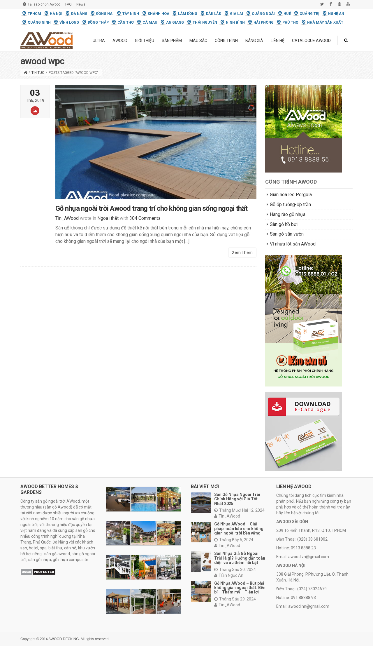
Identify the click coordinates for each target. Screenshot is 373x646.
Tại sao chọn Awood (42, 4)
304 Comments (145, 219)
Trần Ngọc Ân (228, 575)
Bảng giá (254, 40)
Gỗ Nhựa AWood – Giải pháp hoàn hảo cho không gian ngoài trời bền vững (238, 528)
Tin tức (37, 73)
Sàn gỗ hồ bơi (284, 224)
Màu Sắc (198, 40)
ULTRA (99, 40)
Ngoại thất (108, 219)
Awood (119, 40)
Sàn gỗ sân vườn (287, 234)
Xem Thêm (242, 253)
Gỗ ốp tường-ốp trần (290, 204)
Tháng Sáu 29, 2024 (235, 599)
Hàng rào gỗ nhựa (287, 214)
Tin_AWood (227, 516)
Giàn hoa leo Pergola (291, 194)
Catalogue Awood (311, 40)
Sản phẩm (172, 40)
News (80, 4)
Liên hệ (277, 40)
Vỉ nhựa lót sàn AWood (293, 244)
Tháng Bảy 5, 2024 (233, 539)
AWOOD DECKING (63, 639)
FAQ (68, 4)
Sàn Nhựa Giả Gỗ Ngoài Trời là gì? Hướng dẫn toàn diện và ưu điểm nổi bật (239, 558)
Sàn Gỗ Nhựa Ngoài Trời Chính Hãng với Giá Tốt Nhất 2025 (237, 499)
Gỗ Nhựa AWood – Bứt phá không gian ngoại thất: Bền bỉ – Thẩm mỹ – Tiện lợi (239, 588)
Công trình (226, 40)
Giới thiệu (144, 40)
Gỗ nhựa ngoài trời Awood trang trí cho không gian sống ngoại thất (151, 209)
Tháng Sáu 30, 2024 (235, 569)
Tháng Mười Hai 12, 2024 (239, 510)
